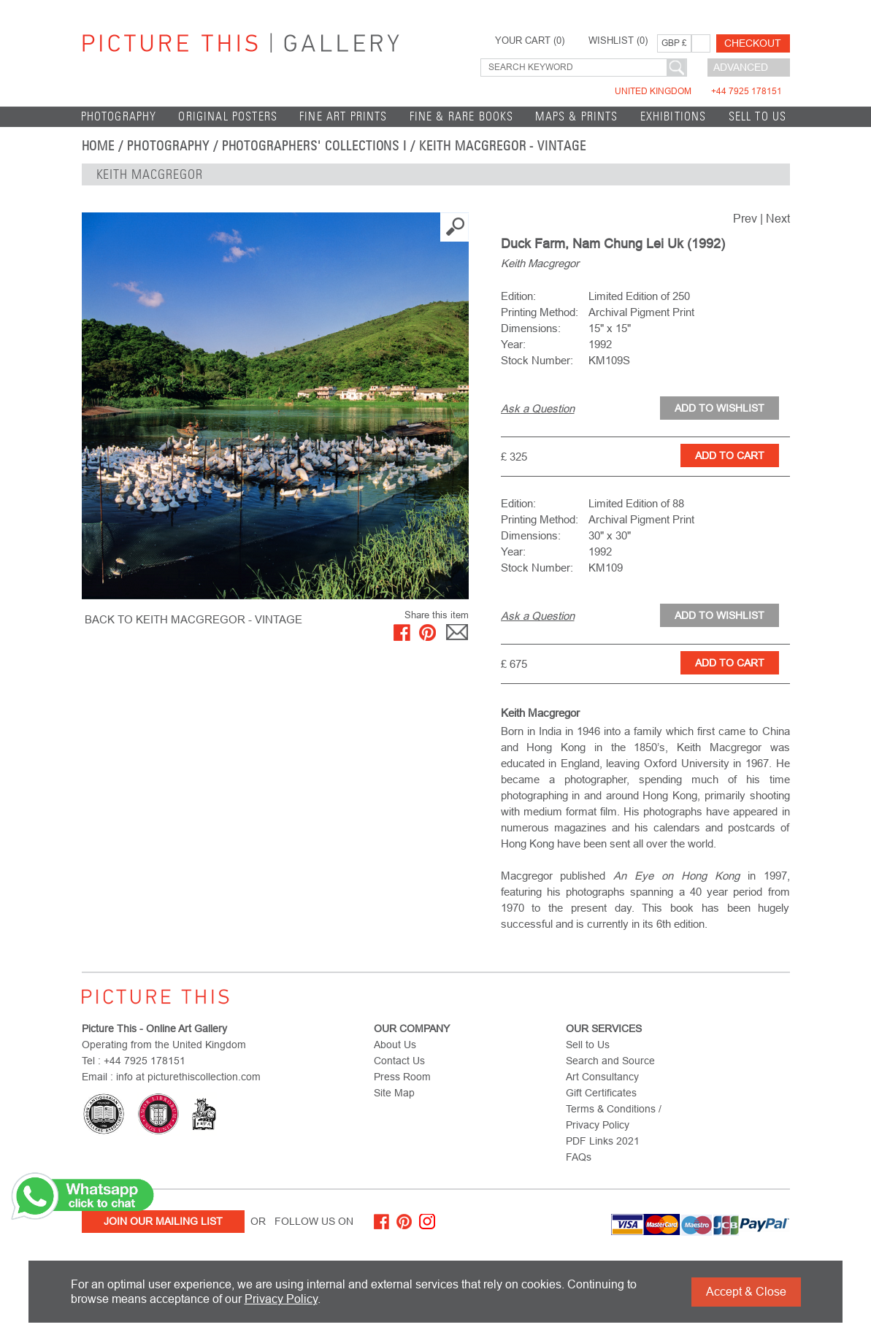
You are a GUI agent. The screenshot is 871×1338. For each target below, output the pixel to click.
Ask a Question (538, 408)
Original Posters (227, 116)
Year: (513, 344)
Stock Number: (537, 360)
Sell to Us (758, 116)
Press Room (402, 1077)
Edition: (518, 296)
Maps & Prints (576, 116)
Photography (119, 116)
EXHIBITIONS (673, 116)
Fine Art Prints (343, 116)
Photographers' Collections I (314, 146)
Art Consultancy (602, 1077)
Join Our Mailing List (163, 1221)
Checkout (752, 43)
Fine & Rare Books (462, 116)
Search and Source (610, 1060)
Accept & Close (746, 1291)
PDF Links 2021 (603, 1141)
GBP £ (674, 43)
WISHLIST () (618, 41)
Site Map (394, 1093)
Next (778, 218)
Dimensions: (531, 328)
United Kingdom (698, 91)
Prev (745, 218)
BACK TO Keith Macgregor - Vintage (193, 619)
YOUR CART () (529, 41)
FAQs (578, 1157)
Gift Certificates (601, 1093)
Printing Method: (539, 312)
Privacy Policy (281, 1299)
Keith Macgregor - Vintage (502, 146)
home (98, 146)
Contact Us (399, 1060)
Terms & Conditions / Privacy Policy (613, 1117)
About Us (395, 1044)
